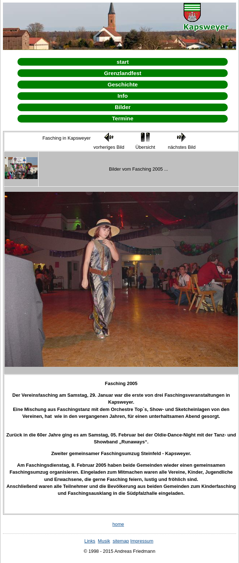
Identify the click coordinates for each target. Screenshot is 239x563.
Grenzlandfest (122, 73)
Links (90, 541)
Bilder (123, 107)
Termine (122, 118)
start (123, 62)
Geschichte (122, 84)
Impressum (141, 541)
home (118, 524)
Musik (104, 541)
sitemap (121, 541)
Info (123, 96)
